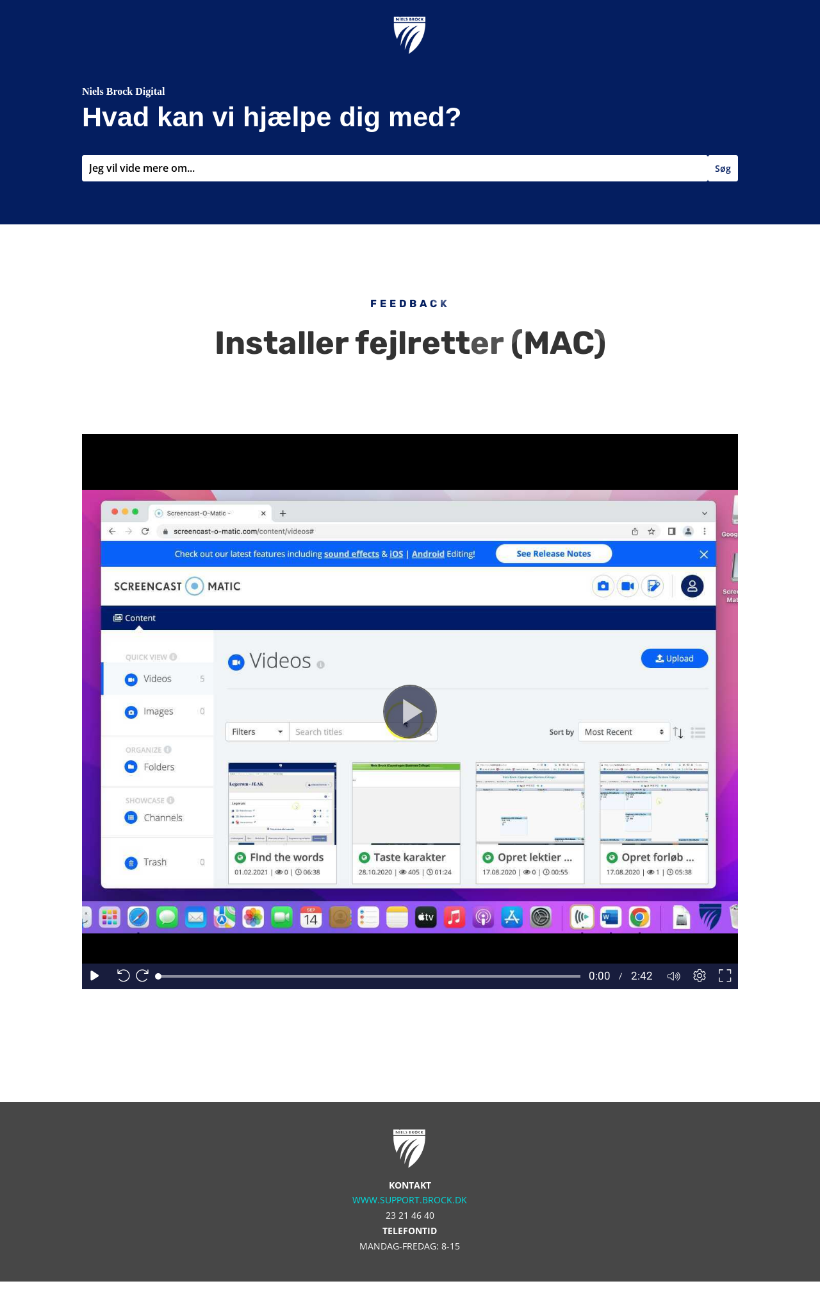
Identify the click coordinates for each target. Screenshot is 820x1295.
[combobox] (395, 168)
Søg (723, 168)
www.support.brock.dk (409, 1200)
